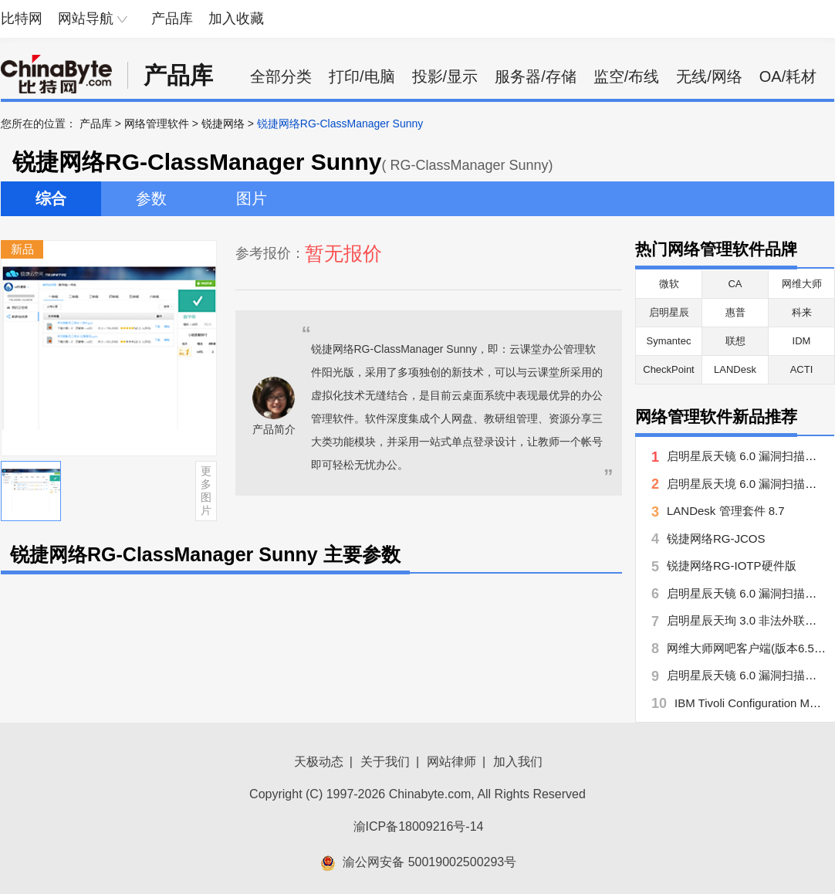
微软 (669, 284)
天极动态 (318, 761)
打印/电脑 (362, 76)
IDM (802, 341)
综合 (50, 198)
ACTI (801, 369)
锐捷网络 (223, 123)
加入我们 (518, 761)
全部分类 (281, 76)
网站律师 (451, 761)
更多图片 (206, 490)
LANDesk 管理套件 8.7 (726, 510)
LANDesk (735, 369)
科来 (802, 312)
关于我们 (385, 761)
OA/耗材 (787, 76)
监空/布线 (626, 76)
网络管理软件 (156, 123)
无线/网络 (709, 76)
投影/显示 (445, 76)
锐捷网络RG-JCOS (716, 538)
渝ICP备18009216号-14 (418, 826)
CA (735, 284)
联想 (735, 341)
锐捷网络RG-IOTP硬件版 (731, 565)
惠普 (735, 312)
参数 (151, 198)
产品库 (172, 18)
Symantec (669, 341)
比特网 (21, 18)
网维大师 (802, 284)
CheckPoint (668, 369)
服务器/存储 (535, 76)
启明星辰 (669, 312)
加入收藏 (236, 18)
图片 (251, 198)
